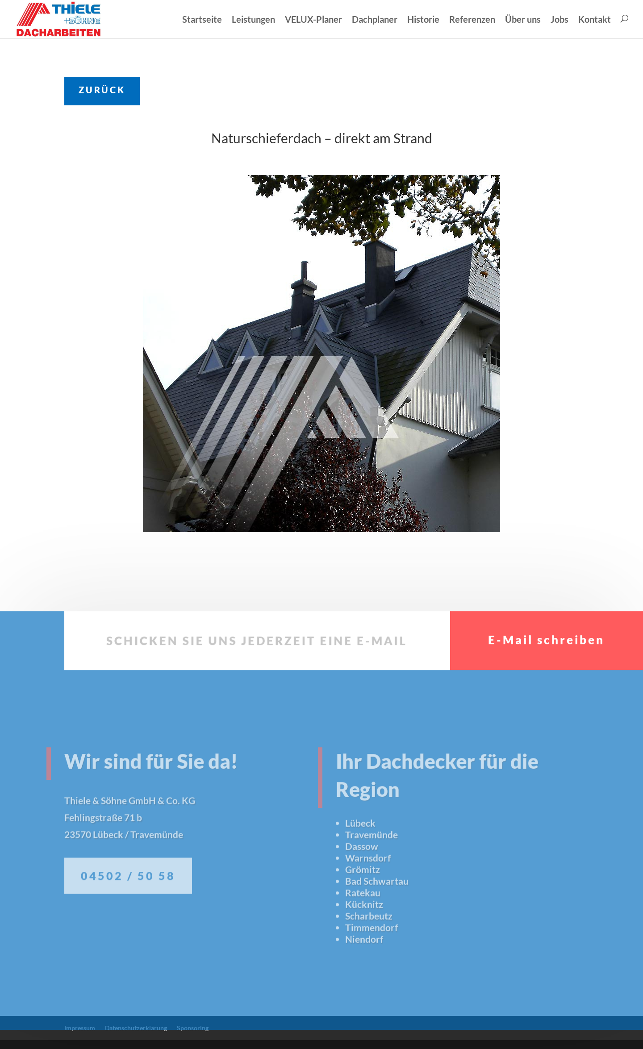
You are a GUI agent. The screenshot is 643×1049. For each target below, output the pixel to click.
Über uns (523, 20)
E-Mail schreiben (546, 665)
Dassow (361, 863)
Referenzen (472, 20)
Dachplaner (374, 20)
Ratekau (362, 909)
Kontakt (594, 20)
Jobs (559, 20)
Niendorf (364, 956)
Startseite (202, 20)
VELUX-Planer (313, 20)
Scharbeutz (368, 932)
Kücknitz (364, 921)
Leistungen (253, 20)
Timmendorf (371, 944)
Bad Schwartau (377, 897)
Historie (423, 20)
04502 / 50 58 (128, 898)
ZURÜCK (102, 89)
